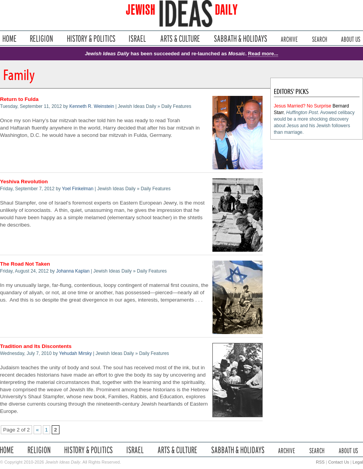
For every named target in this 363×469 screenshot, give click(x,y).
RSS (320, 462)
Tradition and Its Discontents (35, 346)
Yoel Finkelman (77, 188)
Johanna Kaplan (73, 271)
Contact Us (338, 462)
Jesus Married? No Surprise (302, 106)
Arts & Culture (180, 38)
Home (9, 38)
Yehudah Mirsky (75, 353)
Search (319, 38)
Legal (358, 462)
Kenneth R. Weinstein (91, 106)
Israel (137, 38)
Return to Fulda (19, 99)
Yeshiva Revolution (24, 181)
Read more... (263, 53)
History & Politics (91, 38)
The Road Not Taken (25, 264)
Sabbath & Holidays (240, 38)
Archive (289, 38)
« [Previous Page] (37, 430)
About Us (350, 38)
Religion (41, 38)
